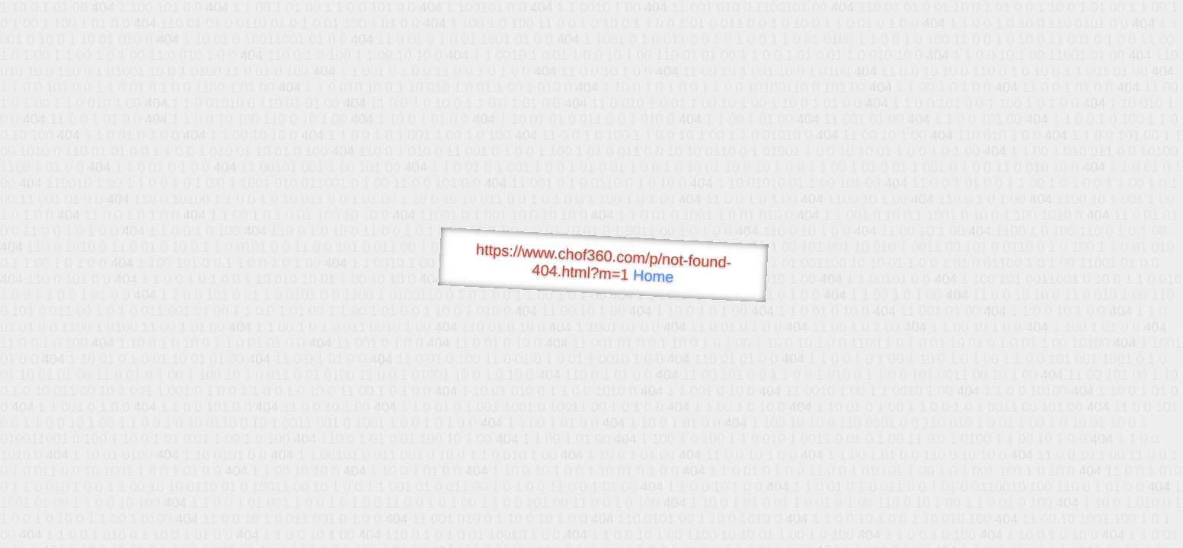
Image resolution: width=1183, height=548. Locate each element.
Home (652, 275)
